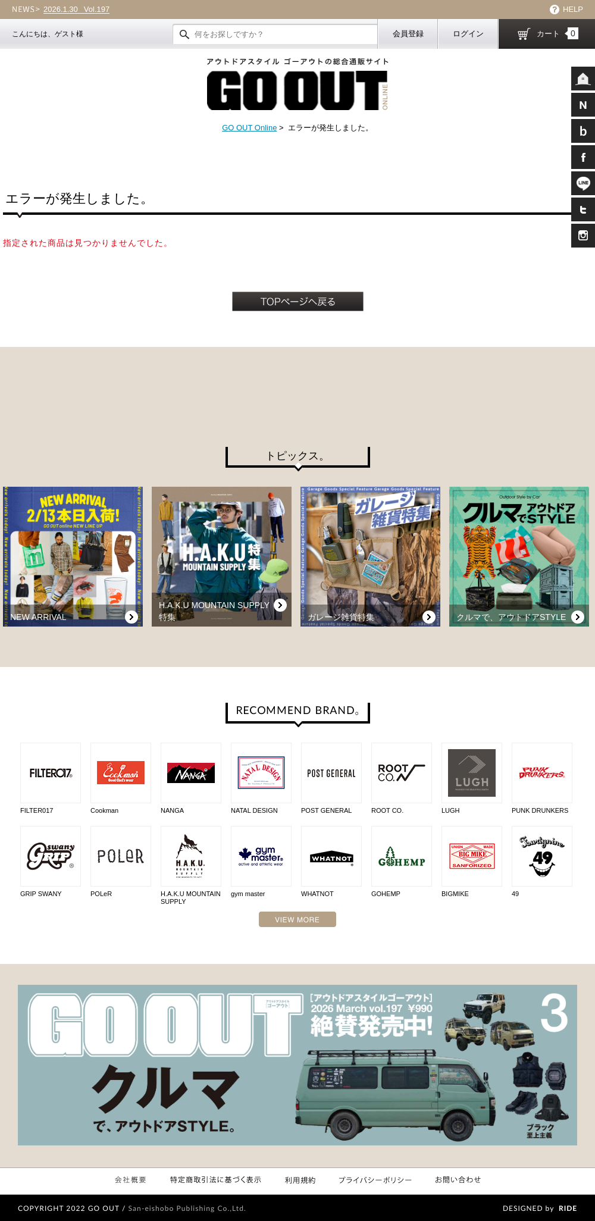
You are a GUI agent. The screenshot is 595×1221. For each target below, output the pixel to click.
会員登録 (408, 33)
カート (557, 33)
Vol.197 (76, 9)
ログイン (468, 33)
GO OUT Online (249, 127)
